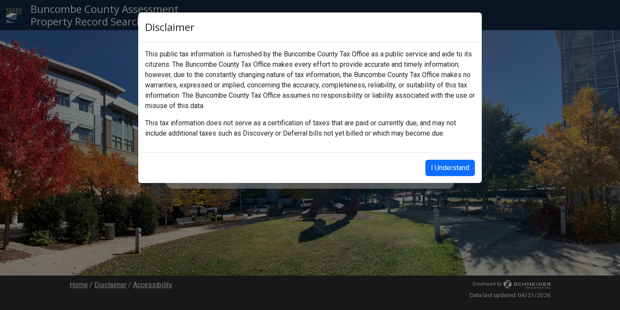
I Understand (450, 168)
